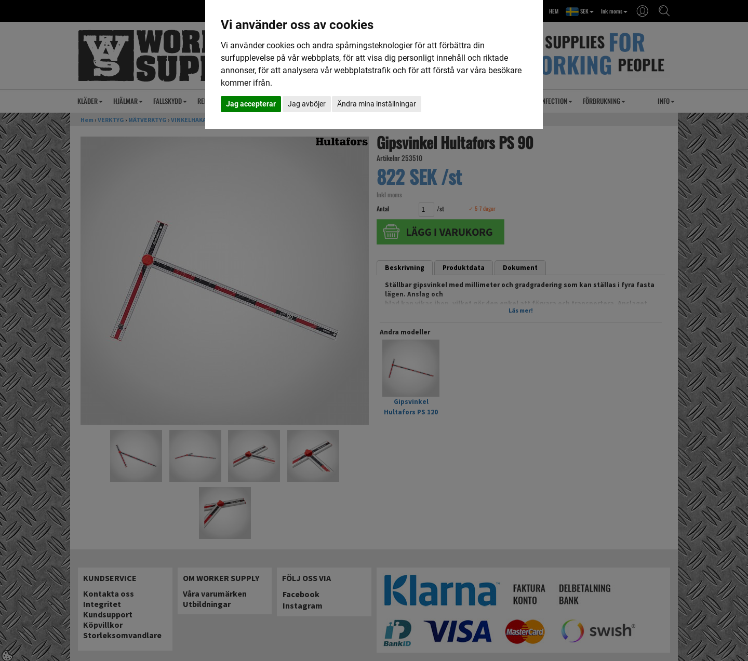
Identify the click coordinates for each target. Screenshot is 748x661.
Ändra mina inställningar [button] (376, 104)
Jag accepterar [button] (251, 104)
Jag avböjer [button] (307, 104)
